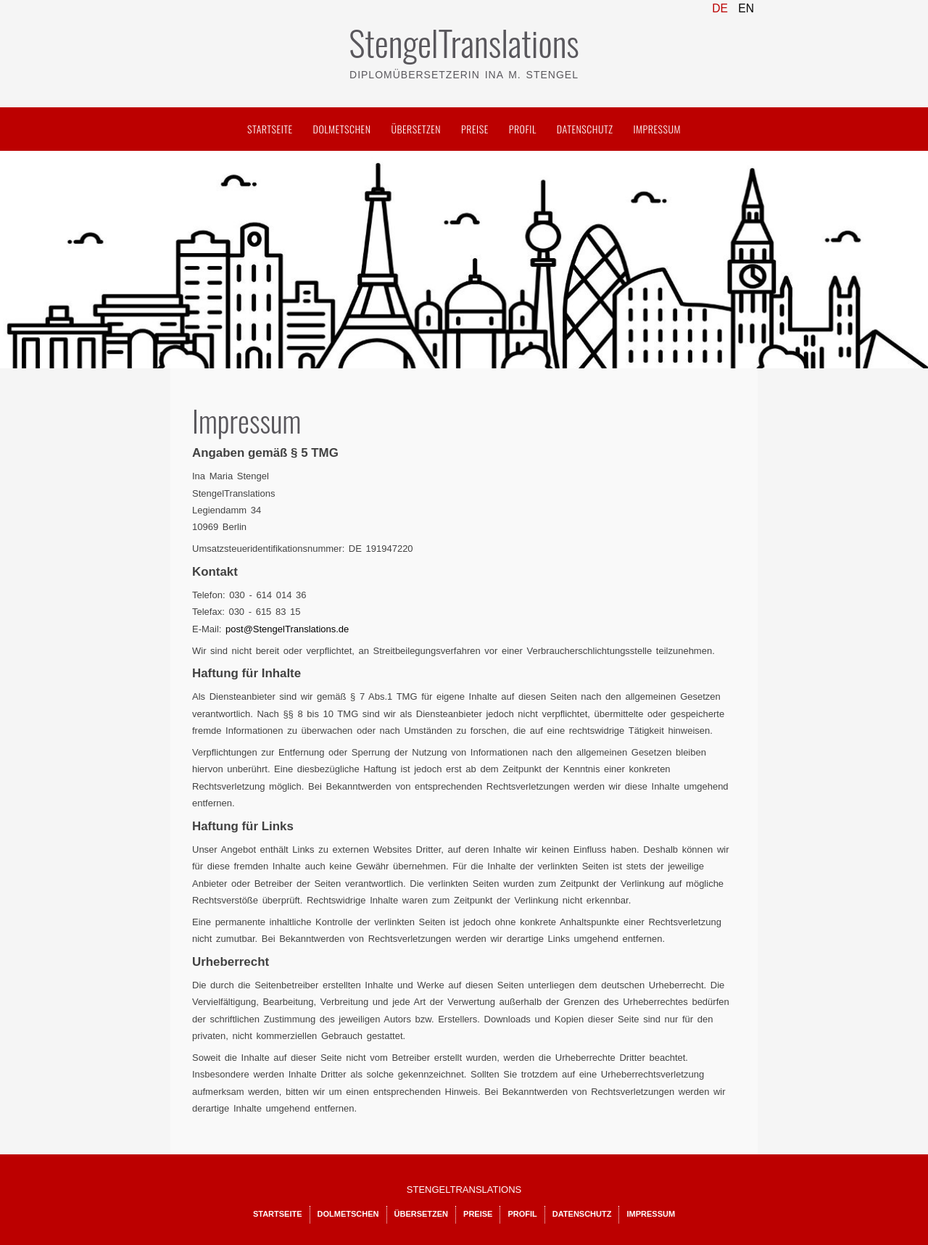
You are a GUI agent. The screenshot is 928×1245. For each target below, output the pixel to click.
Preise (475, 128)
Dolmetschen (342, 128)
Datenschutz (585, 128)
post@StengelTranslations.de (287, 629)
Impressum (657, 128)
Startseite (270, 128)
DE (721, 8)
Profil (522, 128)
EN (746, 8)
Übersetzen (416, 128)
